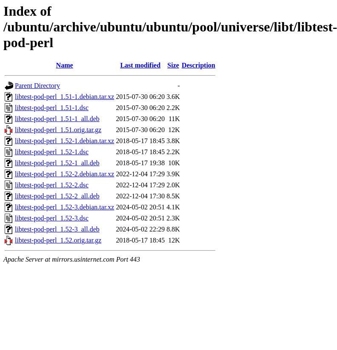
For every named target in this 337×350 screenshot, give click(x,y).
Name (64, 65)
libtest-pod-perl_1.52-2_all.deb (57, 196)
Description (198, 65)
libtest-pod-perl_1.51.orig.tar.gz (58, 129)
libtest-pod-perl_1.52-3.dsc (51, 218)
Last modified (140, 65)
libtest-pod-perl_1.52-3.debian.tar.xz (64, 207)
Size (173, 65)
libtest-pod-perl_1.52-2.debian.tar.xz (64, 174)
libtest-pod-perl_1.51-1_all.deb (57, 118)
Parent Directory (37, 85)
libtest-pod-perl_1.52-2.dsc (51, 185)
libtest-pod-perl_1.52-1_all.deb (57, 163)
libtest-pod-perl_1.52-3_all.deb (57, 229)
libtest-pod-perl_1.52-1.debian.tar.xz (64, 140)
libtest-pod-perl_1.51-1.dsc (51, 107)
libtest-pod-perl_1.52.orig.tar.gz (58, 240)
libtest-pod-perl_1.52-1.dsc (51, 151)
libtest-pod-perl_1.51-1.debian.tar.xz (64, 96)
